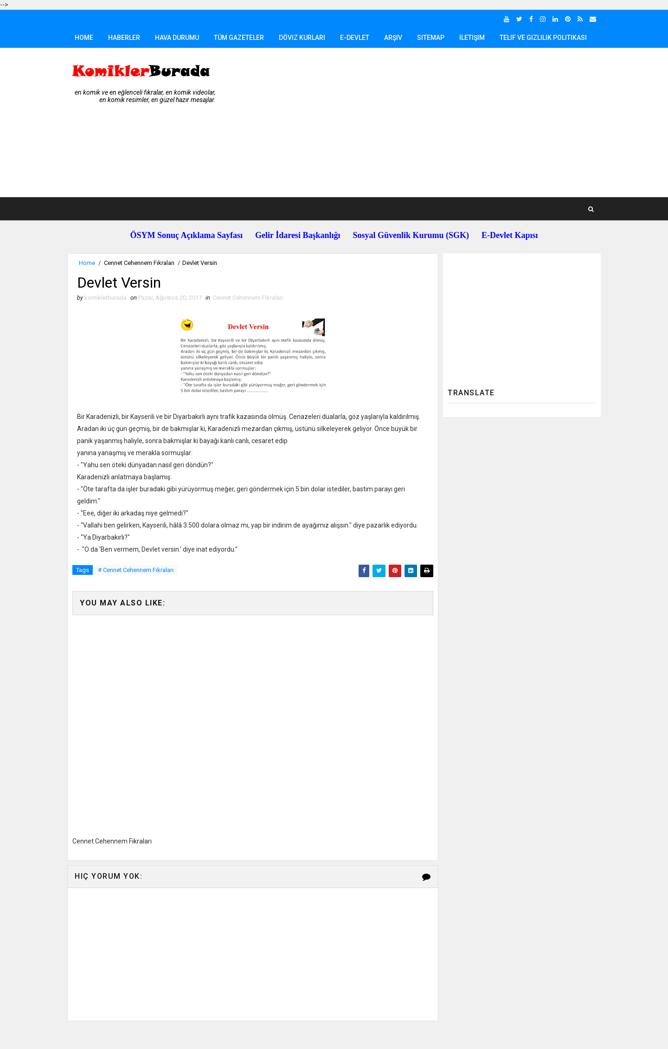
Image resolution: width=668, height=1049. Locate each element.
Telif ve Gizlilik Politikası (543, 37)
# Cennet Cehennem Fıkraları (135, 569)
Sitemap (430, 37)
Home (84, 37)
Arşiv (393, 37)
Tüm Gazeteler (239, 37)
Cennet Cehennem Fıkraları (139, 262)
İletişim (472, 37)
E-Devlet (354, 37)
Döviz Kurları (302, 37)
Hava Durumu (177, 37)
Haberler (124, 37)
